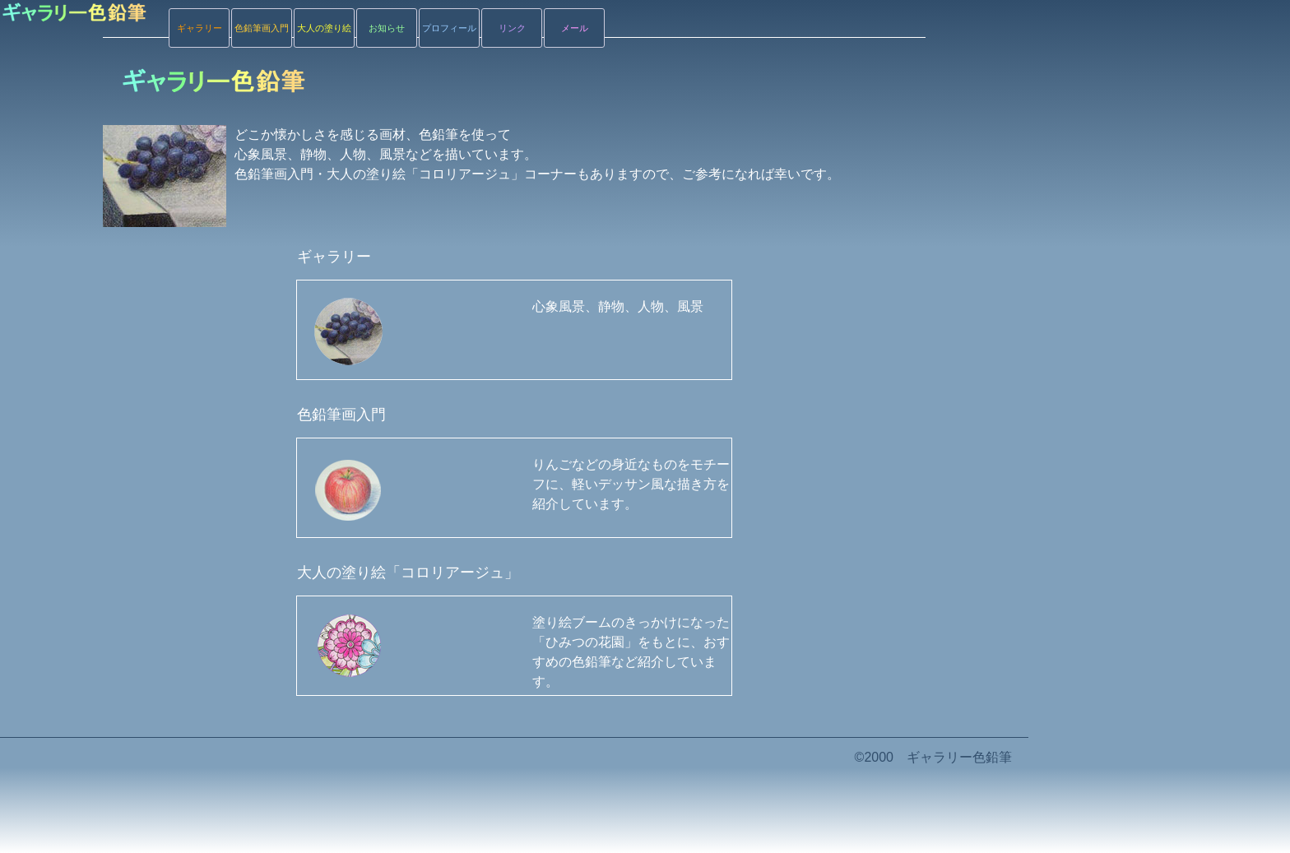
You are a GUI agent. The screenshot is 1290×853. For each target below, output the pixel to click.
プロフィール (449, 28)
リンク (512, 28)
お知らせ (387, 28)
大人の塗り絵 (324, 28)
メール (574, 28)
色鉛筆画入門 (261, 28)
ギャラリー (199, 28)
